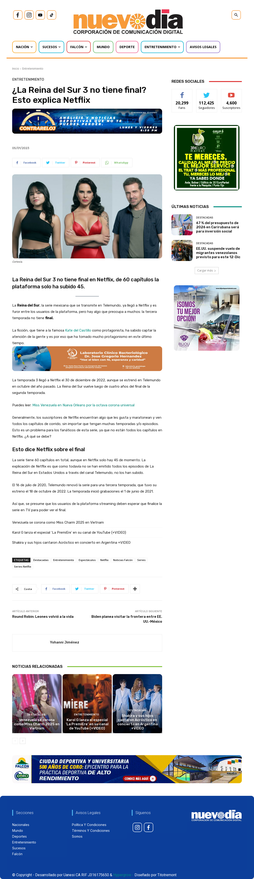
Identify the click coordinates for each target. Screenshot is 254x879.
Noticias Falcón (123, 560)
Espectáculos (87, 560)
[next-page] (23, 741)
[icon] (17, 15)
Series (141, 560)
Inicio (15, 69)
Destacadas (41, 560)
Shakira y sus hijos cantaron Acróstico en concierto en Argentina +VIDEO (71, 542)
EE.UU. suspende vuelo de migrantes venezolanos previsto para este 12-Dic (218, 253)
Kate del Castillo (78, 330)
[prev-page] (15, 741)
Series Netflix (22, 566)
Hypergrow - (123, 875)
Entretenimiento (32, 69)
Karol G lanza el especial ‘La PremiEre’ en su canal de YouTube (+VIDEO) (69, 532)
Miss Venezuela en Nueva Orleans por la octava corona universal (83, 405)
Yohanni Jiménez (64, 642)
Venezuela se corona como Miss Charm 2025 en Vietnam (58, 522)
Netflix (104, 560)
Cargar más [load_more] (206, 270)
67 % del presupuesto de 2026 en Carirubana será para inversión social (217, 227)
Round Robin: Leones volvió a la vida (43, 617)
